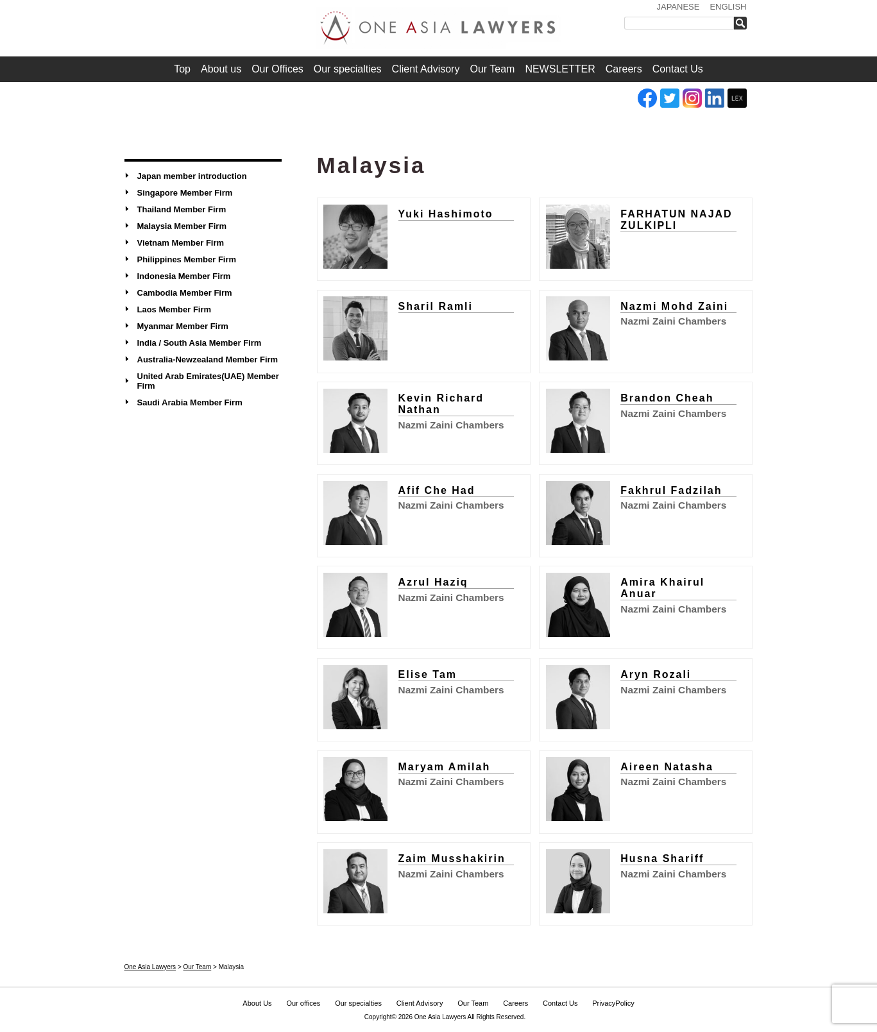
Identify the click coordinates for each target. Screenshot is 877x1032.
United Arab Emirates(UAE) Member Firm (208, 381)
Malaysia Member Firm (181, 226)
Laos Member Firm (174, 309)
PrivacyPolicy (613, 1003)
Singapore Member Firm (185, 193)
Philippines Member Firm (187, 259)
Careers (624, 68)
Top (182, 68)
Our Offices (277, 68)
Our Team (492, 68)
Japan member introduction (192, 176)
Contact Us (677, 68)
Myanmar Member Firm (182, 326)
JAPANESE (677, 7)
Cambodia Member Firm (184, 293)
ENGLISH (728, 7)
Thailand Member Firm (181, 209)
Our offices (303, 1003)
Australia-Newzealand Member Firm (207, 359)
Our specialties (348, 68)
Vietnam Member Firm (181, 243)
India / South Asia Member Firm (199, 343)
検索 (743, 23)
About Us (257, 1003)
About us (221, 68)
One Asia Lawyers (440, 1016)
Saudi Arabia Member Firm (190, 402)
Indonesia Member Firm (184, 276)
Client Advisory (426, 68)
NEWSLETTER (560, 68)
